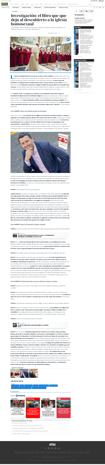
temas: (12, 384)
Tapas (61, 4)
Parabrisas (55, 452)
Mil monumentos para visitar (20, 423)
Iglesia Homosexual (43, 385)
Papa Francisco (15, 385)
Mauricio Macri (63, 7)
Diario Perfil (18, 452)
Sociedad (18, 4)
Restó (57, 4)
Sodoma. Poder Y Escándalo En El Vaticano (21, 387)
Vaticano (13, 87)
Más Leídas (78, 27)
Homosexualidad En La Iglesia (39, 387)
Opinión (46, 4)
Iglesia (21, 385)
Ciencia (41, 4)
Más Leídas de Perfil (80, 60)
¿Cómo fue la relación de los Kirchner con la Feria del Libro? (27, 425)
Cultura (36, 4)
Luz (72, 452)
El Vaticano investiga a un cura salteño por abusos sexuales (38, 281)
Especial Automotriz (70, 4)
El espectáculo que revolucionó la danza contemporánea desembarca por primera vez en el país (36, 236)
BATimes (88, 452)
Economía (24, 4)
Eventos (52, 4)
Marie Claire (30, 452)
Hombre (43, 452)
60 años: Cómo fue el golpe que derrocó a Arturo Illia (33, 326)
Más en (17, 396)
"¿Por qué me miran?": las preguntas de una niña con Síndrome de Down (30, 431)
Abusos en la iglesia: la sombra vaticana (32, 224)
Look (69, 452)
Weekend (49, 452)
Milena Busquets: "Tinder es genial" (21, 433)
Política (12, 4)
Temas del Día (6, 7)
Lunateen (81, 452)
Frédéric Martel (53, 385)
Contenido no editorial (83, 4)
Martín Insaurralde (50, 7)
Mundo (30, 4)
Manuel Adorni (26, 7)
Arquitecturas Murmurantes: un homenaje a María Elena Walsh (28, 428)
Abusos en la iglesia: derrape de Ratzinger (33, 111)
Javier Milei (16, 7)
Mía (76, 452)
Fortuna (37, 452)
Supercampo (63, 452)
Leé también (22, 233)
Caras (24, 452)
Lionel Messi (37, 7)
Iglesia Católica (38, 76)
